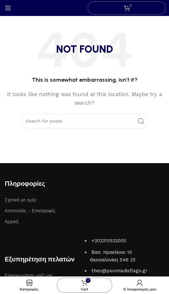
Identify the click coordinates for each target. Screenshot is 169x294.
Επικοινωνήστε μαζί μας (29, 275)
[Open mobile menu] (8, 8)
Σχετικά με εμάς (20, 199)
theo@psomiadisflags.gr (120, 271)
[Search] (84, 121)
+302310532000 (109, 241)
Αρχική (11, 221)
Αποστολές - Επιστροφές (30, 210)
